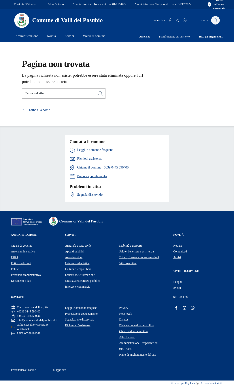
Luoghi (177, 281)
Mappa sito (59, 369)
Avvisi (177, 257)
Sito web (174, 383)
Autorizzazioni (73, 257)
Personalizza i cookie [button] (23, 369)
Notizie (177, 245)
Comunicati (180, 251)
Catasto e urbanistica (77, 263)
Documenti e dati (21, 280)
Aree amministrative (23, 251)
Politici (15, 269)
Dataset (123, 319)
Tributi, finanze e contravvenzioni (139, 257)
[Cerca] (100, 94)
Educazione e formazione (80, 274)
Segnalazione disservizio (79, 319)
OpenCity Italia (187, 383)
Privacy (123, 307)
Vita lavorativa (128, 263)
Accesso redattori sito (212, 383)
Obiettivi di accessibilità (133, 331)
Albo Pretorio (56, 4)
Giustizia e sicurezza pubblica (82, 280)
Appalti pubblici (74, 251)
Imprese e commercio (77, 286)
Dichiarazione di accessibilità (136, 325)
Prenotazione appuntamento (81, 313)
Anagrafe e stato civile (78, 245)
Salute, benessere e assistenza (136, 251)
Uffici (14, 257)
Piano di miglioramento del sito (137, 354)
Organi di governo (21, 245)
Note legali (125, 313)
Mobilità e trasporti (130, 245)
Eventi (177, 287)
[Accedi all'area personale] (216, 4)
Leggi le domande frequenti (81, 307)
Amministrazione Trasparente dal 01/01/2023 (99, 4)
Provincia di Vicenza (24, 4)
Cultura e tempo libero (78, 269)
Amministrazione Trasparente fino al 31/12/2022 (162, 4)
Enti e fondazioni (21, 263)
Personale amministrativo (26, 274)
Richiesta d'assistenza (77, 325)
